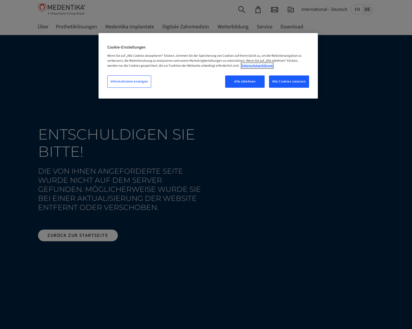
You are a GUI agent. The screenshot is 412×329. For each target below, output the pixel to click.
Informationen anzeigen (129, 81)
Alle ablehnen (244, 81)
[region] (208, 66)
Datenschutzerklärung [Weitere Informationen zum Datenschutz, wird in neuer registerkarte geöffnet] (257, 65)
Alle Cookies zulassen (289, 81)
